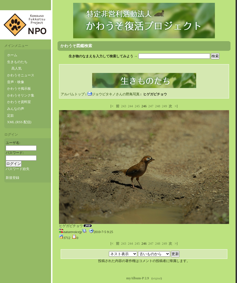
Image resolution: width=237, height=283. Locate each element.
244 (130, 106)
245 (137, 106)
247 (150, 106)
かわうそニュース (20, 75)
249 (164, 106)
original (157, 278)
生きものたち (17, 62)
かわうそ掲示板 (19, 89)
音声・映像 (15, 82)
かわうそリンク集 (20, 95)
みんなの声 (15, 109)
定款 (10, 116)
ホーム (12, 55)
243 (123, 106)
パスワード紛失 (17, 169)
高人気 (16, 68)
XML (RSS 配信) (19, 122)
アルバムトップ (72, 94)
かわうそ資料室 (19, 102)
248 (157, 106)
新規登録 (12, 178)
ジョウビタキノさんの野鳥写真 (113, 94)
